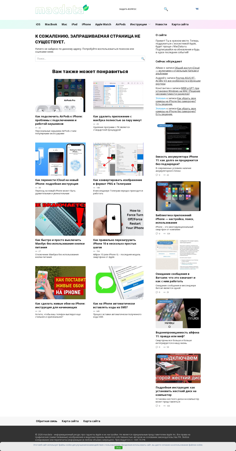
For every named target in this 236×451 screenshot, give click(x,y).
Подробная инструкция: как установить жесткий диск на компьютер (176, 391)
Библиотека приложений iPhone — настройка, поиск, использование (175, 218)
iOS (38, 24)
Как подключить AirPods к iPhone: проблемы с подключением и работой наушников (58, 120)
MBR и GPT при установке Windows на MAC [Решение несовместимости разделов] (178, 91)
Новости (161, 24)
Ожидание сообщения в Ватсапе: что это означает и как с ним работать (175, 277)
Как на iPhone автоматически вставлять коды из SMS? (114, 305)
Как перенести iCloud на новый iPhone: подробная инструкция (56, 181)
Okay (118, 447)
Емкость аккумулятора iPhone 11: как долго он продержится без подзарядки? (177, 160)
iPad (74, 24)
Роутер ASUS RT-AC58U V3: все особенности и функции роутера (178, 80)
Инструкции (138, 24)
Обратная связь (46, 421)
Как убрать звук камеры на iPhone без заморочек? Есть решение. (176, 101)
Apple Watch (103, 24)
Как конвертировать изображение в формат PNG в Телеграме (117, 181)
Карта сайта (180, 24)
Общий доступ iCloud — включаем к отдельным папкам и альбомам (177, 70)
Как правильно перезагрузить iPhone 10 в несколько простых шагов (114, 243)
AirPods (121, 24)
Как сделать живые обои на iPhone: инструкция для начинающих (60, 305)
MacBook (51, 24)
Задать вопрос (127, 9)
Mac (64, 24)
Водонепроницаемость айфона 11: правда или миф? (177, 334)
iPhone (86, 24)
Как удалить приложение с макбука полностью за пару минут (117, 118)
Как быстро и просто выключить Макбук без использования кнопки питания (60, 243)
